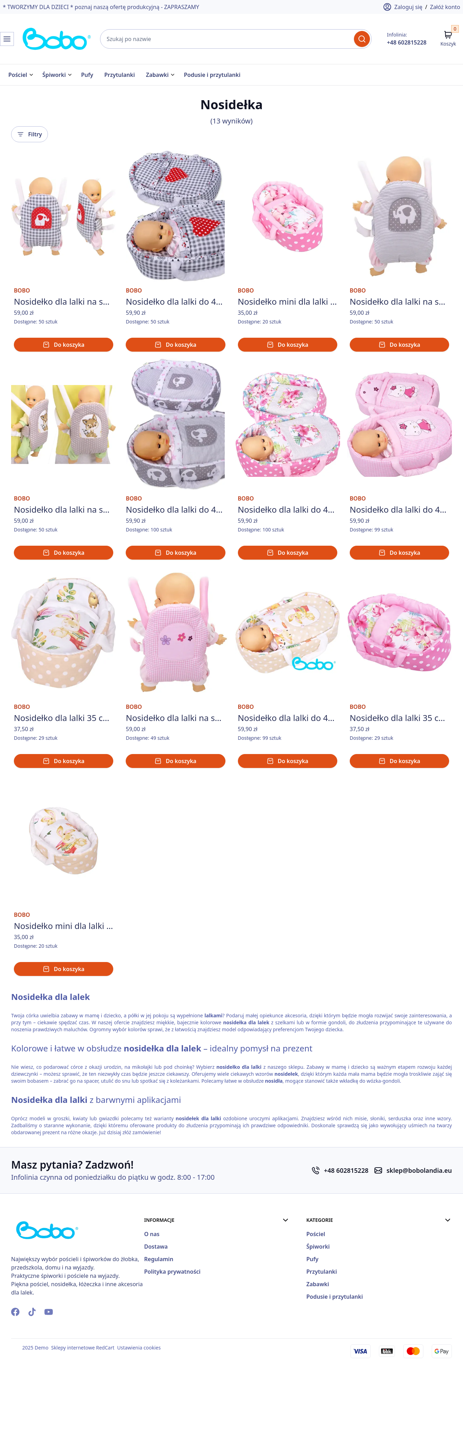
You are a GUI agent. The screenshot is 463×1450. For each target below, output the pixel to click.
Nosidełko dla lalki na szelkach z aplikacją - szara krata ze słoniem (63, 317)
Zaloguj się (402, 7)
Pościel (17, 75)
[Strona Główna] (34, 39)
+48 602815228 (407, 42)
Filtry (29, 130)
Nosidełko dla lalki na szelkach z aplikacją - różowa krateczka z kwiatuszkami (175, 773)
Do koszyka (63, 360)
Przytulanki (119, 75)
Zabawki (157, 75)
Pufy (87, 75)
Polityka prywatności (350, 1345)
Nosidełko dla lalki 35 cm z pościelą (63, 773)
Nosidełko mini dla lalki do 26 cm (287, 317)
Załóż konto (445, 7)
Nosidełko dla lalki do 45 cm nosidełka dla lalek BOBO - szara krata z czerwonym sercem (175, 317)
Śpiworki (54, 75)
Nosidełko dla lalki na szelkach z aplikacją (399, 317)
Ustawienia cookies (138, 1422)
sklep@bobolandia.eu (419, 1245)
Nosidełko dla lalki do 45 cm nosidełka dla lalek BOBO (175, 545)
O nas (330, 1308)
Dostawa (334, 1320)
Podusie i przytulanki (212, 75)
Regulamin (337, 1333)
